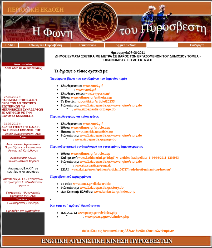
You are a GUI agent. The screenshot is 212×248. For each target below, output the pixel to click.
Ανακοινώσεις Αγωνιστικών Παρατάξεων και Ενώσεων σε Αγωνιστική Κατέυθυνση (23, 147)
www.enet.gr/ (93, 85)
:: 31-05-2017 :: (22, 131)
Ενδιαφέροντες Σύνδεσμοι (23, 203)
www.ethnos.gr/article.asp (90, 127)
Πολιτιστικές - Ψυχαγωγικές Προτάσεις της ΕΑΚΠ (23, 194)
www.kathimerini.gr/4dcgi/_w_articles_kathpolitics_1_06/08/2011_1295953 (128, 157)
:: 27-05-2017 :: (22, 107)
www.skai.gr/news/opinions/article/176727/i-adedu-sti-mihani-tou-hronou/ (121, 169)
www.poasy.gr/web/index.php (97, 213)
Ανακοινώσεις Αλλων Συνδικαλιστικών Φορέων (23, 159)
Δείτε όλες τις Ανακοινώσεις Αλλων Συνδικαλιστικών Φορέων (128, 231)
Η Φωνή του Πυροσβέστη (44, 45)
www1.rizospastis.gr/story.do (102, 187)
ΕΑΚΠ (9, 45)
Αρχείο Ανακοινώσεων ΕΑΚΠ (23, 133)
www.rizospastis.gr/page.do (95, 109)
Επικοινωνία (87, 45)
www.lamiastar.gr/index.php (114, 191)
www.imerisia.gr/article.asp (94, 131)
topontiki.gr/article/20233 (96, 101)
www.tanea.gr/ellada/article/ (92, 184)
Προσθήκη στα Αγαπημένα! (23, 210)
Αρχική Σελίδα (126, 45)
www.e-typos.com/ (97, 93)
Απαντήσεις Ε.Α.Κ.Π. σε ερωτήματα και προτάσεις (23, 170)
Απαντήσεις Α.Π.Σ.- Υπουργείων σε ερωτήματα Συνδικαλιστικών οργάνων (23, 182)
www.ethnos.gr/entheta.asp (91, 97)
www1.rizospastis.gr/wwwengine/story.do (111, 105)
